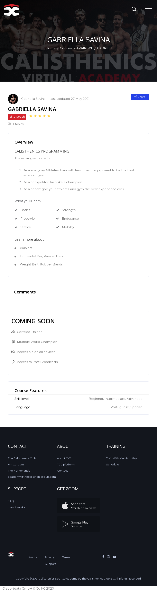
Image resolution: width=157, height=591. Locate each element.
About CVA (64, 458)
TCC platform (66, 464)
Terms (66, 557)
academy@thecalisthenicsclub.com (32, 476)
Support (50, 563)
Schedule (112, 464)
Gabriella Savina (33, 99)
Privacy (50, 557)
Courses (66, 48)
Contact (62, 470)
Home (51, 48)
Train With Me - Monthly (121, 458)
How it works (16, 507)
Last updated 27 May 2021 (69, 99)
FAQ (11, 501)
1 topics (16, 124)
